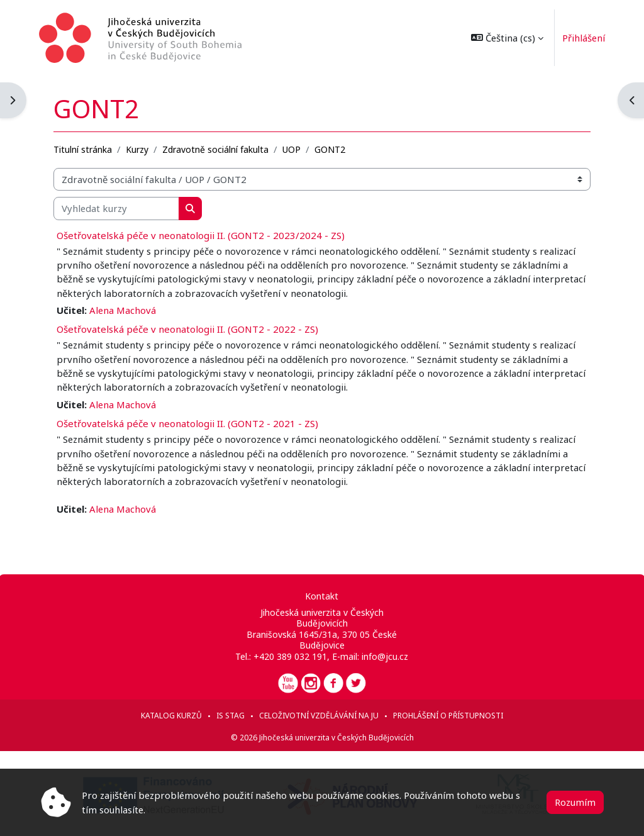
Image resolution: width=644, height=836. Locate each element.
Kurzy (138, 149)
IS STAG (230, 715)
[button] (506, 37)
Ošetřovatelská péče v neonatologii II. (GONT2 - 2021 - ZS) (188, 423)
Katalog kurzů (171, 715)
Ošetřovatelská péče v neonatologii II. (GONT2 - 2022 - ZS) (188, 329)
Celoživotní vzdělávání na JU (319, 715)
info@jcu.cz (385, 656)
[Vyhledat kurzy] (117, 208)
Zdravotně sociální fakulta (217, 149)
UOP (293, 149)
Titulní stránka (84, 149)
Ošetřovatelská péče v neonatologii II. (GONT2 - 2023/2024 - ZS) (202, 234)
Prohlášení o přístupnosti (448, 715)
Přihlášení (582, 37)
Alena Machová (124, 310)
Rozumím (575, 802)
